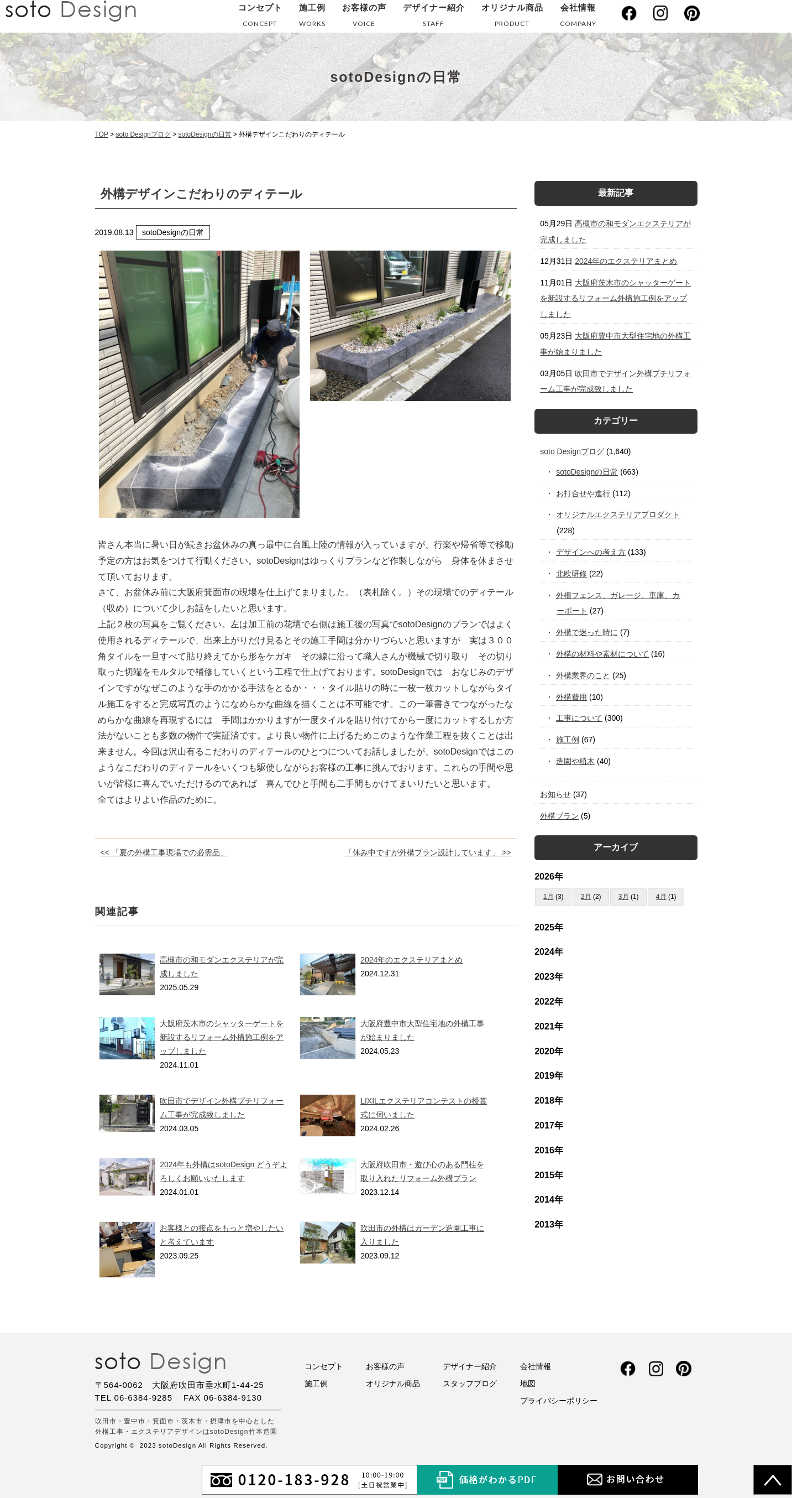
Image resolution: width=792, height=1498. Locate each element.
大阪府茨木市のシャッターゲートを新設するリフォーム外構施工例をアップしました (222, 1037)
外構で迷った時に (587, 632)
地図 (528, 1383)
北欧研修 (572, 573)
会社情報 (578, 17)
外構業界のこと (583, 675)
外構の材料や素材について (603, 653)
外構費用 (572, 697)
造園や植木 (576, 761)
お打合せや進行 (583, 493)
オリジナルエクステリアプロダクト (618, 514)
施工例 (312, 17)
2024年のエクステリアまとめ (411, 959)
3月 (623, 897)
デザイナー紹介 (434, 17)
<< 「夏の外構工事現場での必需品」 (164, 852)
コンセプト (260, 17)
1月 (548, 897)
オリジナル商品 (512, 17)
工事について (579, 718)
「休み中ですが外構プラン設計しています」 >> (428, 852)
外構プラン (559, 816)
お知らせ (555, 794)
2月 (586, 897)
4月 (661, 897)
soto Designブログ (572, 451)
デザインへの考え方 (591, 552)
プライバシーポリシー (558, 1400)
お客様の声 (364, 17)
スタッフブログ (470, 1383)
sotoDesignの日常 (587, 471)
